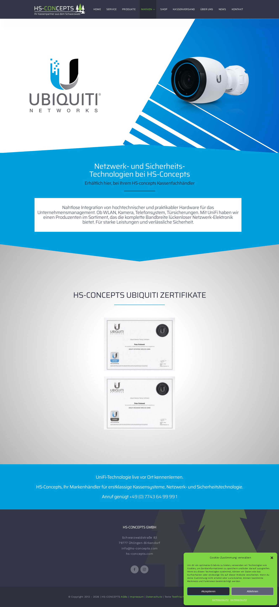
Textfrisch (178, 596)
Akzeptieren (208, 591)
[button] (272, 558)
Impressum (137, 596)
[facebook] (135, 569)
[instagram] (144, 569)
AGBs (124, 596)
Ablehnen (252, 591)
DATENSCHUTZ (220, 600)
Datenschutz (154, 596)
